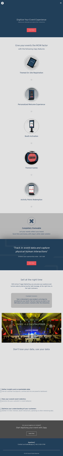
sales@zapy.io (30, 444)
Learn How (31, 433)
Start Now (31, 30)
